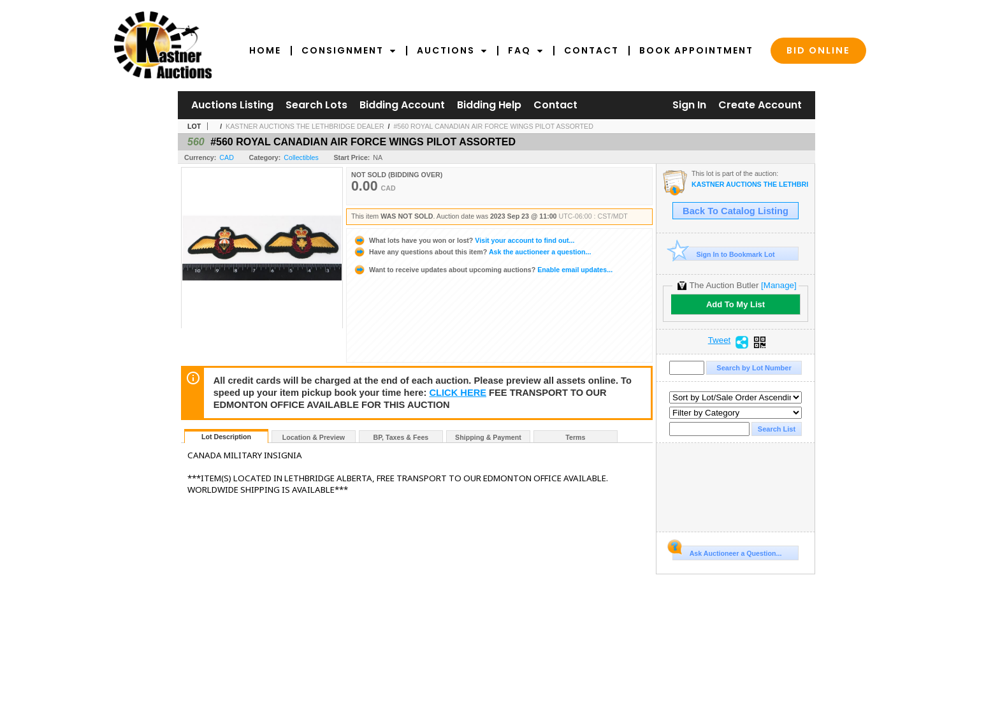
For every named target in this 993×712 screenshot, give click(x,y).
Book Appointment (696, 50)
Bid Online (818, 50)
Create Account (760, 105)
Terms (575, 437)
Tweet (719, 340)
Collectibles (301, 157)
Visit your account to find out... (463, 240)
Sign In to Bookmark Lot (723, 254)
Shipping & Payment (488, 437)
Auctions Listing (232, 105)
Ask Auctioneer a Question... (726, 551)
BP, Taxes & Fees (401, 437)
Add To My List (735, 304)
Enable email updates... (482, 269)
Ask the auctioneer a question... (472, 252)
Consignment (348, 50)
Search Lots (316, 105)
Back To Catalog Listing (735, 211)
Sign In (689, 105)
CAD (226, 157)
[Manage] (778, 285)
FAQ (526, 50)
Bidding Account (402, 105)
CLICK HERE (457, 393)
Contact (591, 50)
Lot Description (226, 436)
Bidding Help (489, 105)
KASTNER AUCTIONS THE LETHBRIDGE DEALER (305, 126)
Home (265, 50)
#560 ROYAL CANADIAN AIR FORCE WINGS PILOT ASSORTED (493, 126)
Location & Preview (313, 437)
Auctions (452, 50)
